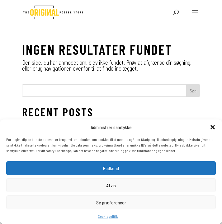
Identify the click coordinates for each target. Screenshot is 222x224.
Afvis (111, 185)
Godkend (111, 168)
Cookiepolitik (108, 216)
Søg (193, 90)
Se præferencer (111, 202)
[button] (213, 127)
